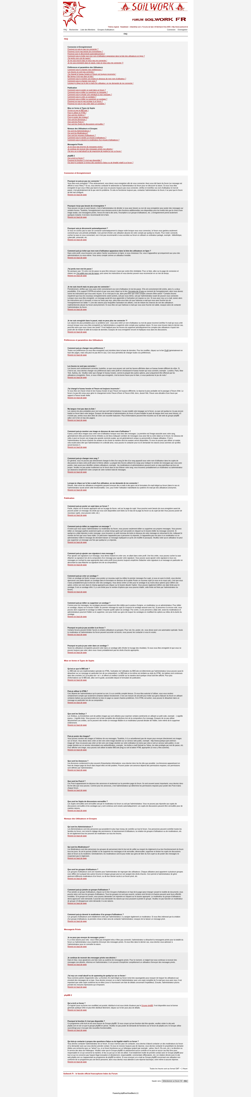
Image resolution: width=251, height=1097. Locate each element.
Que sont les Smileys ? (76, 115)
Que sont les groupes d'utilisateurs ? (82, 135)
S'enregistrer (182, 30)
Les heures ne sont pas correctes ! (81, 72)
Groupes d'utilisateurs (105, 30)
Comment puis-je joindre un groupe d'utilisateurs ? (87, 138)
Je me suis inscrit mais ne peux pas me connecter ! (87, 61)
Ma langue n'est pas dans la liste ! (81, 76)
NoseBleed (131, 1093)
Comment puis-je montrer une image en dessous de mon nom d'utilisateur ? (97, 79)
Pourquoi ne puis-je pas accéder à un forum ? (85, 101)
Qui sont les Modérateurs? (78, 133)
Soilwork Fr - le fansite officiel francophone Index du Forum (90, 1074)
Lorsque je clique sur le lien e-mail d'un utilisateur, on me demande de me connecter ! (101, 83)
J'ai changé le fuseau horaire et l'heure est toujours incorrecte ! (92, 74)
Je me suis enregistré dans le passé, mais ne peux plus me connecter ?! (95, 63)
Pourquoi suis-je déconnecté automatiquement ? (86, 54)
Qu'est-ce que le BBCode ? (78, 110)
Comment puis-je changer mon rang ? (82, 81)
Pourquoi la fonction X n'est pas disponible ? (85, 160)
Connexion (171, 30)
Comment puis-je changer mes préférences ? (85, 70)
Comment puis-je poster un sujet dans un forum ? (87, 90)
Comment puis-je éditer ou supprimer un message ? (88, 92)
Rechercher (73, 30)
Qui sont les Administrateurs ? (79, 131)
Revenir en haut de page (77, 195)
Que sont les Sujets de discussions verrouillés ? (86, 124)
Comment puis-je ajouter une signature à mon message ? (90, 95)
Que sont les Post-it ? (76, 122)
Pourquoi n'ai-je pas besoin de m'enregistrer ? (85, 51)
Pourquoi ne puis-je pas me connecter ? (83, 49)
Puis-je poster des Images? (78, 117)
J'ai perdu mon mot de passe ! (79, 58)
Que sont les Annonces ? (77, 120)
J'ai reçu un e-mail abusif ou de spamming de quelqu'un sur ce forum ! (95, 151)
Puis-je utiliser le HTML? (77, 113)
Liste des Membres (88, 30)
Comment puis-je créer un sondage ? (82, 97)
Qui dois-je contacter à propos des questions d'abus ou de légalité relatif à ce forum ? (101, 163)
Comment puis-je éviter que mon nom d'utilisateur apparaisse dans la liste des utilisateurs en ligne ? (106, 56)
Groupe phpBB (147, 1005)
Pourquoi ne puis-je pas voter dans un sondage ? (87, 104)
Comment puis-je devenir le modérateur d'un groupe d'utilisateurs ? (93, 140)
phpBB (122, 1093)
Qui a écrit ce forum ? (76, 158)
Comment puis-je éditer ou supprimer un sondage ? (87, 99)
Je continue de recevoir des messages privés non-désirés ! (90, 149)
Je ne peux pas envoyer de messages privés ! (85, 147)
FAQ (65, 30)
